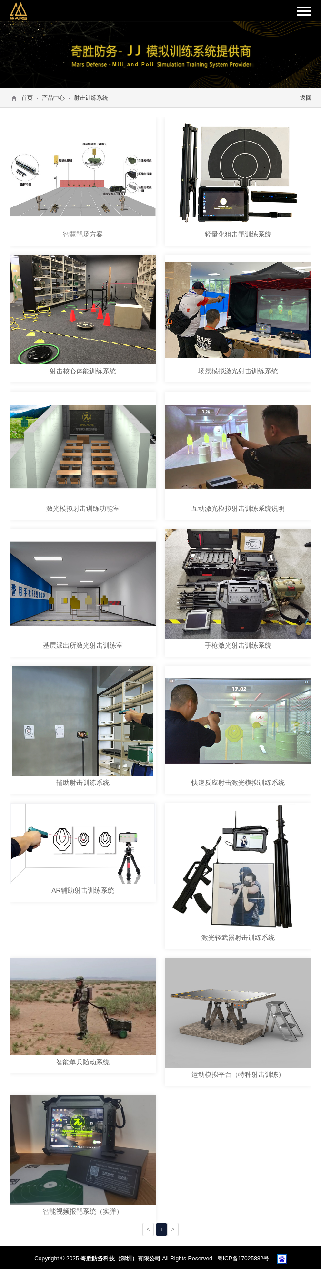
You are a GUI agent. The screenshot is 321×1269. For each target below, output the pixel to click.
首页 (27, 97)
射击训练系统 (91, 97)
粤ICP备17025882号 (243, 1258)
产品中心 (53, 97)
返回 (305, 97)
